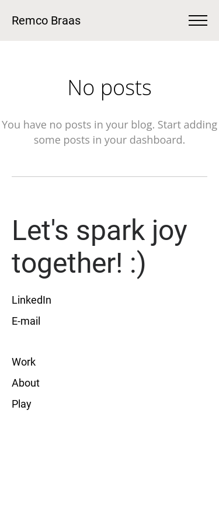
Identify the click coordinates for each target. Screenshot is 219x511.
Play (22, 404)
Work (24, 362)
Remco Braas (46, 20)
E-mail (26, 321)
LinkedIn (31, 300)
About (27, 383)
